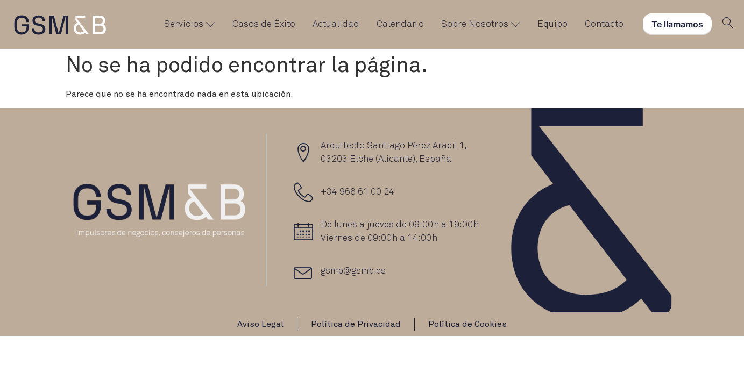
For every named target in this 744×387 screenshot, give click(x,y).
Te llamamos (677, 24)
